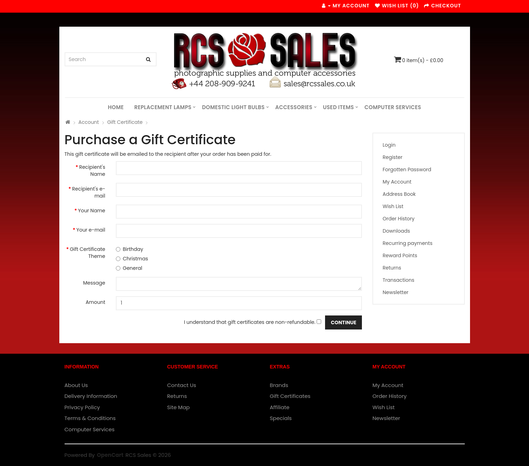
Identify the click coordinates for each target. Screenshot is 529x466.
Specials (281, 418)
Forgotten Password (407, 169)
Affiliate (280, 407)
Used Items (338, 107)
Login (389, 144)
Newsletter (396, 292)
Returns (392, 267)
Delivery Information (91, 396)
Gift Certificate (125, 122)
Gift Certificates (290, 396)
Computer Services (392, 107)
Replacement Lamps (162, 107)
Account (88, 122)
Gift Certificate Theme (87, 253)
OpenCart (110, 455)
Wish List (393, 206)
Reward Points (400, 255)
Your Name (91, 210)
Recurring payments (407, 243)
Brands (279, 385)
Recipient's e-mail (88, 192)
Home (116, 107)
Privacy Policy (82, 407)
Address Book (399, 194)
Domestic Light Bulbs (233, 107)
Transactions (398, 280)
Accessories (293, 107)
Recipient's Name (92, 171)
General (129, 268)
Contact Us (181, 385)
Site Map (178, 407)
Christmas (132, 258)
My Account (397, 181)
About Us (76, 385)
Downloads (396, 230)
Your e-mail (91, 229)
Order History (399, 218)
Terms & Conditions (90, 418)
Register (392, 157)
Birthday (129, 249)
